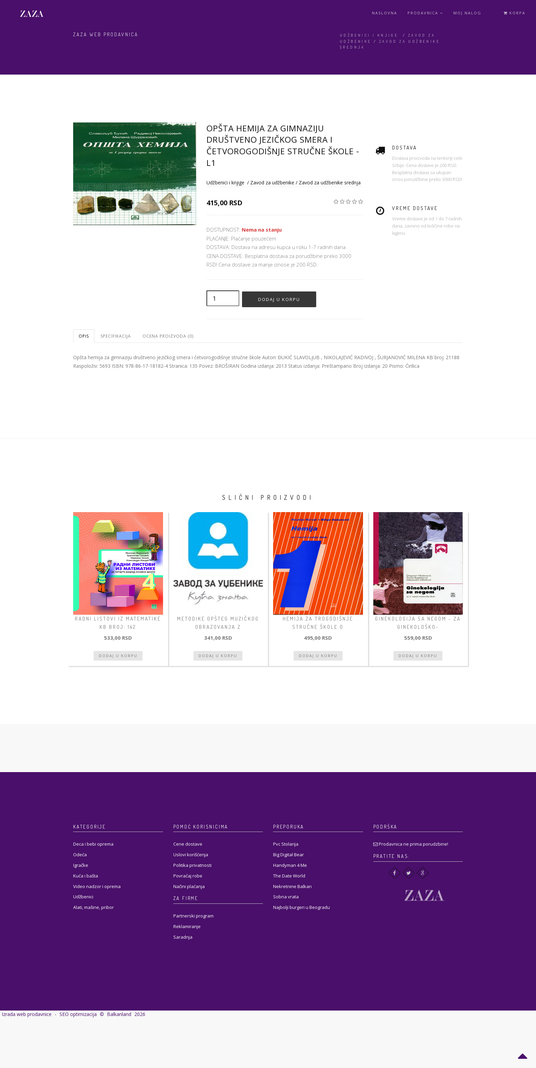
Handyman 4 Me (290, 865)
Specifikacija (115, 336)
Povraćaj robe (187, 876)
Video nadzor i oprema (97, 886)
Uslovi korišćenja (190, 854)
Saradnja (182, 937)
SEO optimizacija (78, 1014)
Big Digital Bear (288, 854)
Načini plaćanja (189, 886)
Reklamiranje (187, 926)
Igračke (80, 865)
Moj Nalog (467, 12)
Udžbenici (83, 897)
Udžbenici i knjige (369, 35)
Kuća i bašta (85, 876)
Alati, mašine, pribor (93, 907)
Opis (84, 336)
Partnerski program (193, 916)
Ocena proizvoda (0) (168, 336)
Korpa (514, 12)
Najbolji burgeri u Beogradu (301, 907)
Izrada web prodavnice (27, 1014)
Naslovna (384, 12)
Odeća (80, 854)
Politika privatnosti (192, 865)
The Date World (289, 876)
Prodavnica (425, 12)
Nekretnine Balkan (292, 886)
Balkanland (119, 1014)
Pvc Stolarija (285, 844)
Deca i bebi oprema (93, 844)
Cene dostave (187, 844)
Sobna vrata (286, 897)
